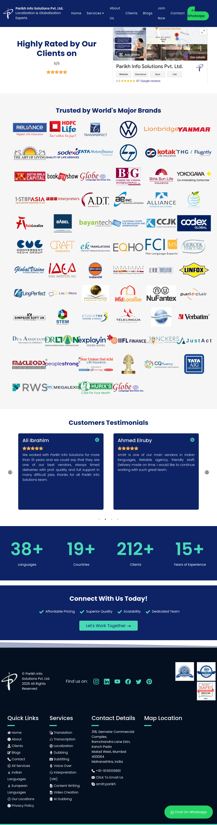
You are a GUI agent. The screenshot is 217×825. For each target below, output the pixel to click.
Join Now (161, 13)
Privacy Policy (20, 805)
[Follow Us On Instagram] (96, 681)
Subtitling (59, 759)
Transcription (62, 739)
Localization (61, 745)
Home (76, 13)
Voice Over (60, 765)
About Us (115, 13)
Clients (131, 13)
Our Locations (20, 799)
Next (207, 472)
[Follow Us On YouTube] (117, 681)
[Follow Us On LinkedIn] (107, 681)
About (14, 739)
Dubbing (58, 752)
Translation (60, 732)
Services (96, 13)
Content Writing (64, 785)
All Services (18, 765)
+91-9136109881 (106, 770)
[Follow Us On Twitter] (138, 681)
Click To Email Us (107, 777)
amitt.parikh (104, 784)
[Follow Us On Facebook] (128, 681)
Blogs (148, 13)
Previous (10, 472)
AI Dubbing (60, 799)
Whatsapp (196, 14)
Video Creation (63, 792)
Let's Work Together (108, 626)
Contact (178, 13)
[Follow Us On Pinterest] (149, 681)
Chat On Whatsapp (189, 812)
